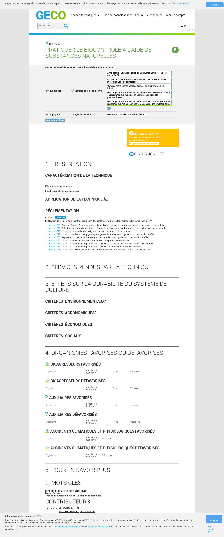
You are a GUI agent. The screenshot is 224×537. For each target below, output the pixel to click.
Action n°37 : (55, 240)
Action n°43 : (55, 249)
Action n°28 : (55, 234)
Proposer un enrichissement (144, 143)
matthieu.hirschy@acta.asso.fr (77, 511)
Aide (183, 26)
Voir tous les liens (55, 120)
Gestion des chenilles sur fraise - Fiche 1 (126, 114)
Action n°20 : (55, 225)
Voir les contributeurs (137, 140)
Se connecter (153, 15)
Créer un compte (175, 15)
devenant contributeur (98, 526)
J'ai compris (214, 519)
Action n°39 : (55, 246)
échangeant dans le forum (69, 526)
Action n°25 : (55, 231)
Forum (139, 15)
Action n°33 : (55, 237)
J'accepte (214, 5)
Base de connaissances (118, 15)
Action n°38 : (55, 243)
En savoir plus (182, 3)
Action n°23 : (55, 228)
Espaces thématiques (85, 15)
